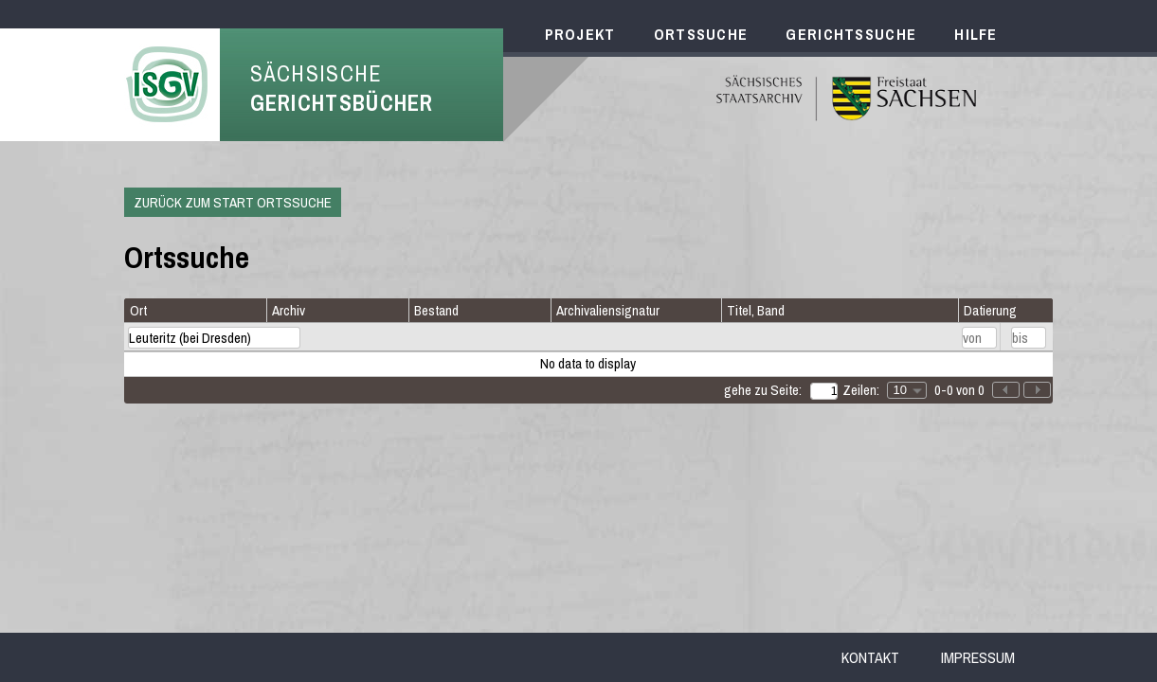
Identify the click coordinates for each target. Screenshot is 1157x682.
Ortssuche (701, 34)
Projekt (580, 34)
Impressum (978, 657)
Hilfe (976, 34)
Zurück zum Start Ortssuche (233, 202)
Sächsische (342, 88)
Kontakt (870, 657)
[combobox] (907, 390)
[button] (1037, 390)
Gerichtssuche (851, 34)
